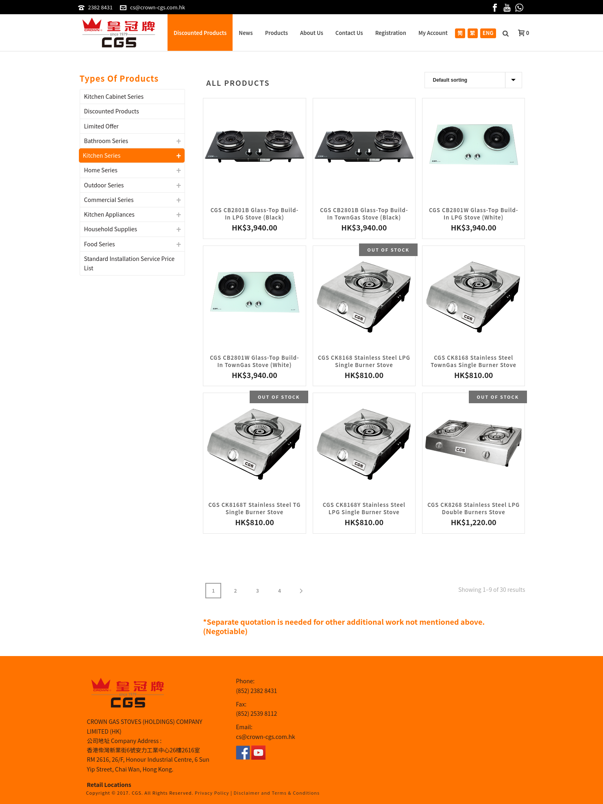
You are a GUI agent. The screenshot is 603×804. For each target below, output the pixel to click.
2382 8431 (100, 7)
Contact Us (349, 33)
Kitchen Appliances (109, 214)
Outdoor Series (104, 185)
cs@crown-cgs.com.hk (157, 7)
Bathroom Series (106, 141)
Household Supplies (110, 229)
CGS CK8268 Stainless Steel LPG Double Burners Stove (473, 508)
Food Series (99, 244)
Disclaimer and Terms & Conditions (277, 792)
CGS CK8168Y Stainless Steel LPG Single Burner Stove (364, 508)
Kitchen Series (102, 155)
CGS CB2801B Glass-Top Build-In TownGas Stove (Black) (364, 213)
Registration (390, 33)
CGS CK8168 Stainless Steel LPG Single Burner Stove (364, 361)
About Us (311, 33)
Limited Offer (101, 126)
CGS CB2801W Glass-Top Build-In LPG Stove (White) (473, 213)
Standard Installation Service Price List (129, 263)
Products (276, 33)
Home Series (101, 170)
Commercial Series (109, 200)
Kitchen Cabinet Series (114, 96)
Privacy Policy (212, 792)
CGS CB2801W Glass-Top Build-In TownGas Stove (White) (254, 361)
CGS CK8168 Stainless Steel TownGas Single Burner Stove (473, 361)
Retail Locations (109, 784)
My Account (433, 33)
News (246, 33)
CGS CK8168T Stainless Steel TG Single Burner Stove (255, 508)
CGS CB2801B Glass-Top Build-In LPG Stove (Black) (255, 213)
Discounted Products (200, 33)
